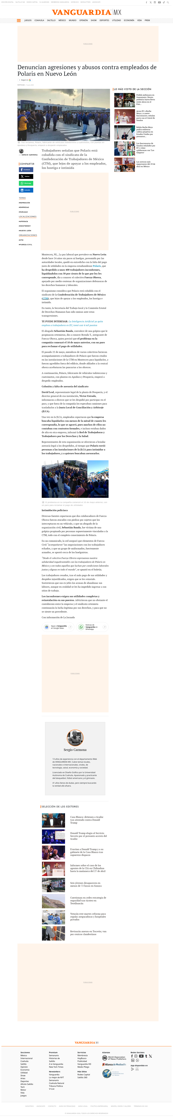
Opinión (83, 20)
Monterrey (25, 226)
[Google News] (58, 627)
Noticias (21, 85)
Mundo (72, 20)
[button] (18, 20)
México (62, 20)
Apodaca (24, 221)
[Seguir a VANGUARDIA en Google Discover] (25, 80)
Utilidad (116, 20)
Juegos (28, 20)
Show (94, 20)
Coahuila (39, 20)
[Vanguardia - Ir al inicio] (86, 12)
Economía (129, 20)
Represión (25, 203)
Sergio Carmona (30, 155)
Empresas (24, 207)
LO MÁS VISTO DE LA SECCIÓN (132, 89)
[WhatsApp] (92, 627)
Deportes (104, 20)
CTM (45, 298)
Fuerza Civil (26, 245)
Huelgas (24, 212)
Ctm (21, 240)
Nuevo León (25, 231)
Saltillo (51, 20)
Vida (139, 20)
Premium (149, 20)
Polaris (97, 266)
